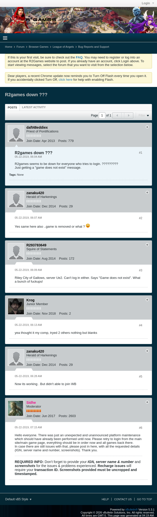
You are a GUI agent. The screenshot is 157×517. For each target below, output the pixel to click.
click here (65, 79)
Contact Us (123, 499)
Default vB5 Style (18, 499)
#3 (140, 270)
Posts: (62, 141)
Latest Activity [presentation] (34, 107)
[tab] (12, 107)
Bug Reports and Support (93, 46)
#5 (140, 376)
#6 (140, 428)
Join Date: (33, 141)
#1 (140, 152)
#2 (140, 218)
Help (105, 499)
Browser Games (38, 46)
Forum (20, 46)
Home (8, 46)
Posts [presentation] (12, 107)
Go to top (144, 499)
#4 (140, 325)
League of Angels (63, 46)
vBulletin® (131, 509)
